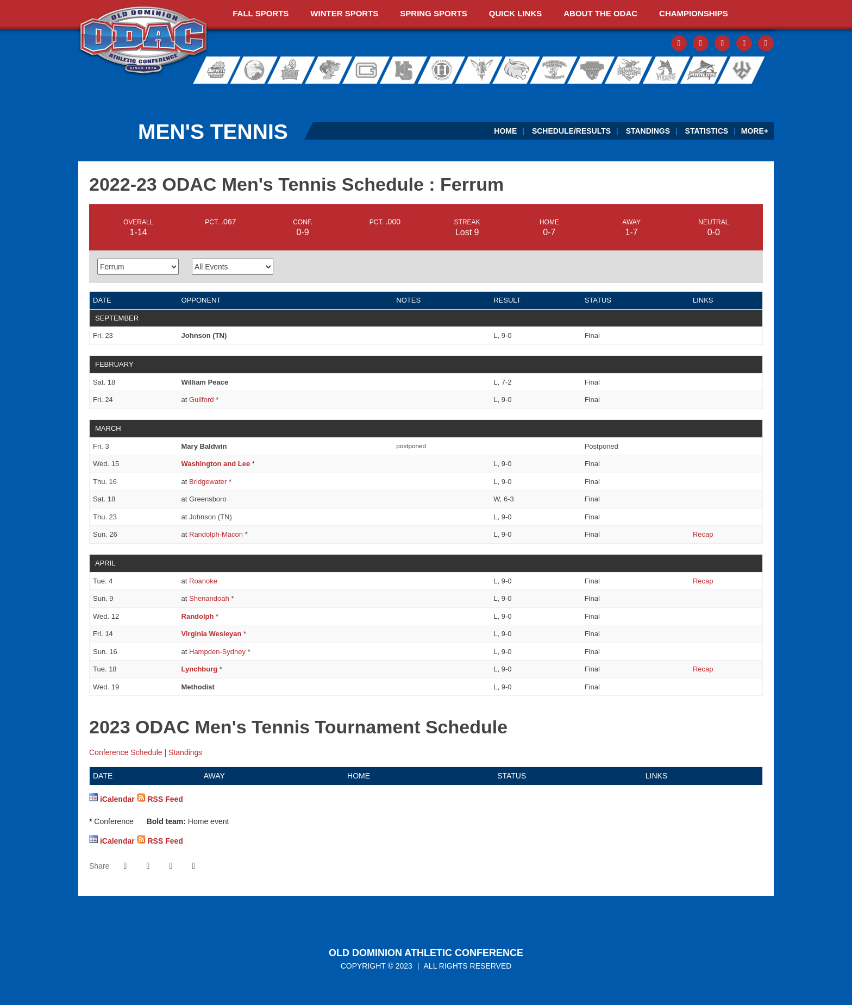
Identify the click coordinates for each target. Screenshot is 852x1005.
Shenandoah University (625, 70)
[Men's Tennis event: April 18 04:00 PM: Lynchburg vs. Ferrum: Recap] (703, 669)
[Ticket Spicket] (639, 94)
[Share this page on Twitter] (147, 866)
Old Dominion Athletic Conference (426, 952)
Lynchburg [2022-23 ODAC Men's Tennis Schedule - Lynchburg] (199, 669)
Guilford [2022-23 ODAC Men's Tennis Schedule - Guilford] (201, 399)
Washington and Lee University (755, 70)
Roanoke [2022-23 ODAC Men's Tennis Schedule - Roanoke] (203, 581)
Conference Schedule (125, 752)
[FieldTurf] (78, 94)
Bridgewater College (251, 70)
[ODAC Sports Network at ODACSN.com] (218, 94)
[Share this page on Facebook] (125, 866)
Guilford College (368, 70)
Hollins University (446, 70)
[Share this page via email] (170, 866)
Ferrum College (329, 70)
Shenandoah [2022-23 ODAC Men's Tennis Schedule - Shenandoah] (209, 598)
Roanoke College (589, 70)
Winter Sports (344, 13)
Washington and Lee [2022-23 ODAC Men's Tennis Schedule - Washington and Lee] (215, 464)
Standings (648, 131)
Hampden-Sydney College (407, 70)
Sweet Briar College (660, 70)
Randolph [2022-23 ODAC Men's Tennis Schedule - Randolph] (197, 616)
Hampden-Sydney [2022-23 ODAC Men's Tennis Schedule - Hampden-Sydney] (217, 652)
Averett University (211, 70)
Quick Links (515, 13)
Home (505, 131)
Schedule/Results (571, 131)
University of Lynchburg (484, 70)
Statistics (707, 131)
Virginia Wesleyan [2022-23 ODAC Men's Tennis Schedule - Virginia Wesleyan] (211, 634)
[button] (193, 866)
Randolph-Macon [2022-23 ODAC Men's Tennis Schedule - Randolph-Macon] (216, 534)
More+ (754, 131)
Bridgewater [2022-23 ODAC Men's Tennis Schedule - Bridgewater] (208, 482)
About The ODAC (600, 13)
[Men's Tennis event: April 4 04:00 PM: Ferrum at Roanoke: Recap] (703, 581)
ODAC (143, 41)
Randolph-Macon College (554, 70)
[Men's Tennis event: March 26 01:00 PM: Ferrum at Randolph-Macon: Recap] (703, 534)
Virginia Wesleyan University (704, 70)
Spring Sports (433, 13)
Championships (693, 13)
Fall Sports (261, 13)
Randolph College (519, 70)
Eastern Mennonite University (290, 70)
